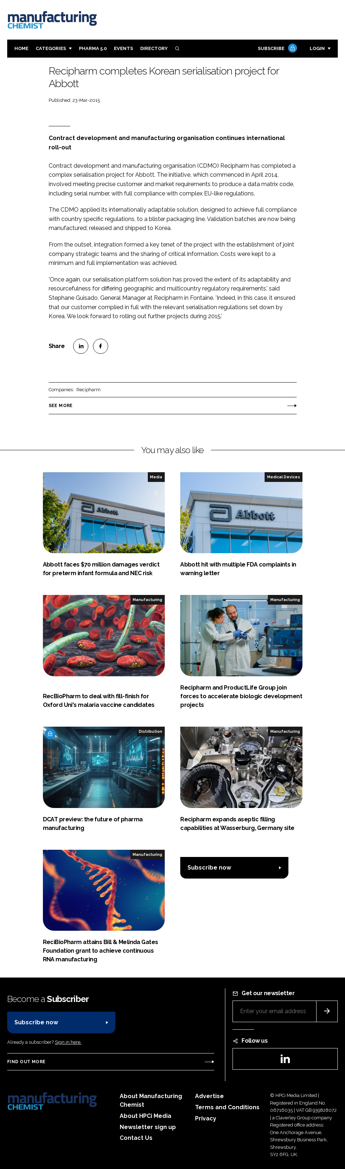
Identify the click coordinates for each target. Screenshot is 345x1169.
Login (317, 48)
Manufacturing (147, 599)
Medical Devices (283, 477)
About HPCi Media (145, 1115)
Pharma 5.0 (93, 48)
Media (156, 477)
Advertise (209, 1096)
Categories (51, 48)
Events (123, 48)
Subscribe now (209, 867)
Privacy (205, 1118)
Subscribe (276, 48)
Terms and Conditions (227, 1107)
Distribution (150, 731)
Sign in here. (68, 1042)
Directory (154, 48)
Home (21, 48)
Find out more (26, 1061)
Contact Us (136, 1137)
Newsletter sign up (148, 1127)
